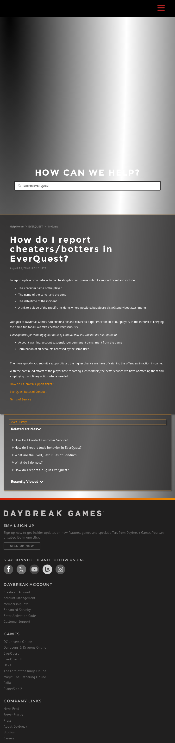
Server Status (13, 714)
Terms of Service (20, 399)
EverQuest (11, 653)
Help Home (17, 226)
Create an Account (17, 592)
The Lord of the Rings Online (25, 671)
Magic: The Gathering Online (25, 677)
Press (7, 720)
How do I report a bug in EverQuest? (42, 470)
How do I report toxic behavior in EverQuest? (48, 447)
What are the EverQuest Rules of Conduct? (46, 455)
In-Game (53, 226)
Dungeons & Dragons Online (25, 647)
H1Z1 (8, 665)
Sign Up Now (22, 546)
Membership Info (16, 604)
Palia (7, 683)
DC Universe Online (18, 641)
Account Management (19, 598)
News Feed (11, 708)
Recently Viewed (27, 481)
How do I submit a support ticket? (32, 384)
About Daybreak (15, 726)
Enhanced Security (17, 610)
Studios (9, 732)
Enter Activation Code (20, 616)
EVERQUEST (35, 226)
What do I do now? (29, 462)
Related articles (26, 428)
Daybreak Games (15, 13)
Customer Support (17, 621)
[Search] (87, 185)
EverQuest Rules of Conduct (28, 392)
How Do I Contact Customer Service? (41, 440)
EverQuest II (13, 659)
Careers (9, 738)
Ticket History (18, 422)
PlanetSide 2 (13, 689)
